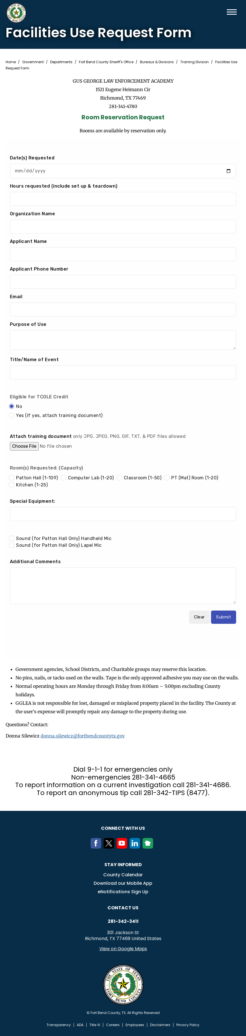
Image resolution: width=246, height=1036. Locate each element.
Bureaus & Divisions (157, 62)
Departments (61, 62)
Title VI (94, 1025)
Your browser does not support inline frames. (123, 399)
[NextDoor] (148, 847)
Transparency (59, 1025)
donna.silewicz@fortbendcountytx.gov (83, 736)
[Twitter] (110, 847)
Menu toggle (232, 12)
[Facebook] (97, 847)
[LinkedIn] (135, 847)
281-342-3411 (123, 921)
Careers (113, 1025)
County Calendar (123, 874)
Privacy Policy (187, 1025)
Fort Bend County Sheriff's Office (106, 62)
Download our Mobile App (123, 883)
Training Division (194, 62)
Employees (135, 1025)
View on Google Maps (123, 948)
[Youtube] (123, 847)
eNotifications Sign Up (123, 891)
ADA (80, 1025)
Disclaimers (160, 1025)
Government (33, 62)
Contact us (123, 907)
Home (11, 62)
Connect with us (123, 828)
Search (222, 12)
